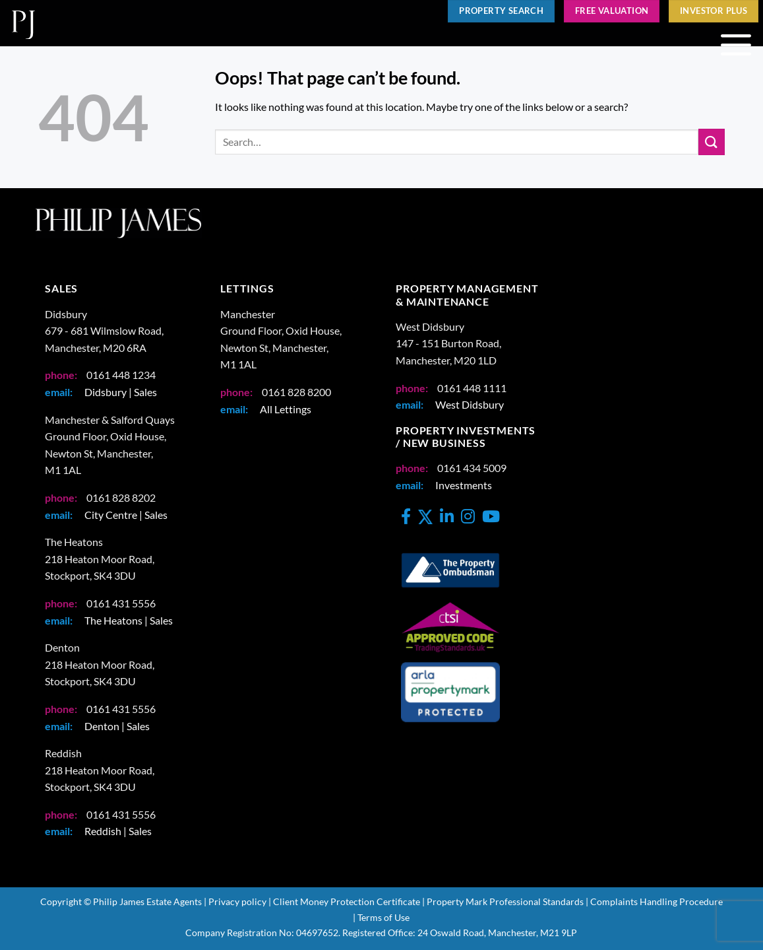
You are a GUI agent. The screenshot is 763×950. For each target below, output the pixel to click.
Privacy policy (237, 901)
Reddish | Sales (118, 831)
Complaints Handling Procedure (656, 901)
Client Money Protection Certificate (346, 901)
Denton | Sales (117, 726)
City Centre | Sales (126, 514)
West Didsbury (469, 404)
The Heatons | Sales (128, 620)
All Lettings (285, 409)
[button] (735, 45)
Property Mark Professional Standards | (507, 901)
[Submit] (711, 141)
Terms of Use (383, 917)
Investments (463, 485)
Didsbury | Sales (120, 392)
